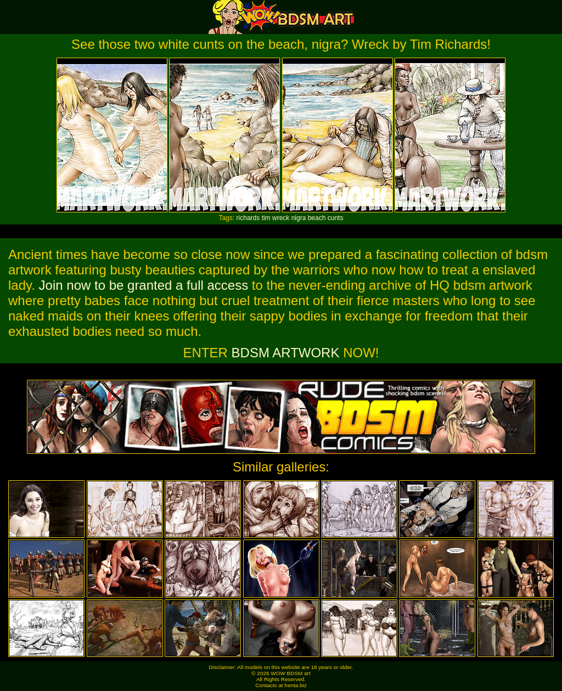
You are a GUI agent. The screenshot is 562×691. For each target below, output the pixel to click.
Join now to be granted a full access (144, 285)
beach (317, 218)
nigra (298, 218)
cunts (336, 218)
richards (248, 218)
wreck (280, 218)
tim (266, 218)
